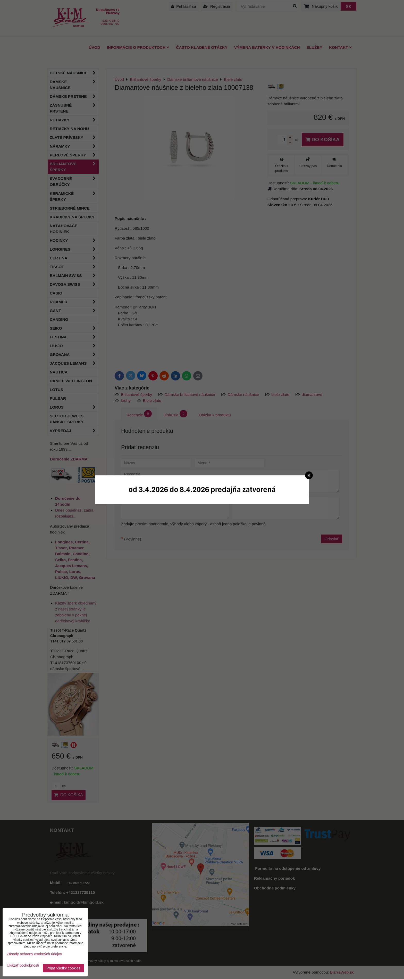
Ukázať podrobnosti (23, 965)
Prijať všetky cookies (63, 968)
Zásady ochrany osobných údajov (34, 954)
